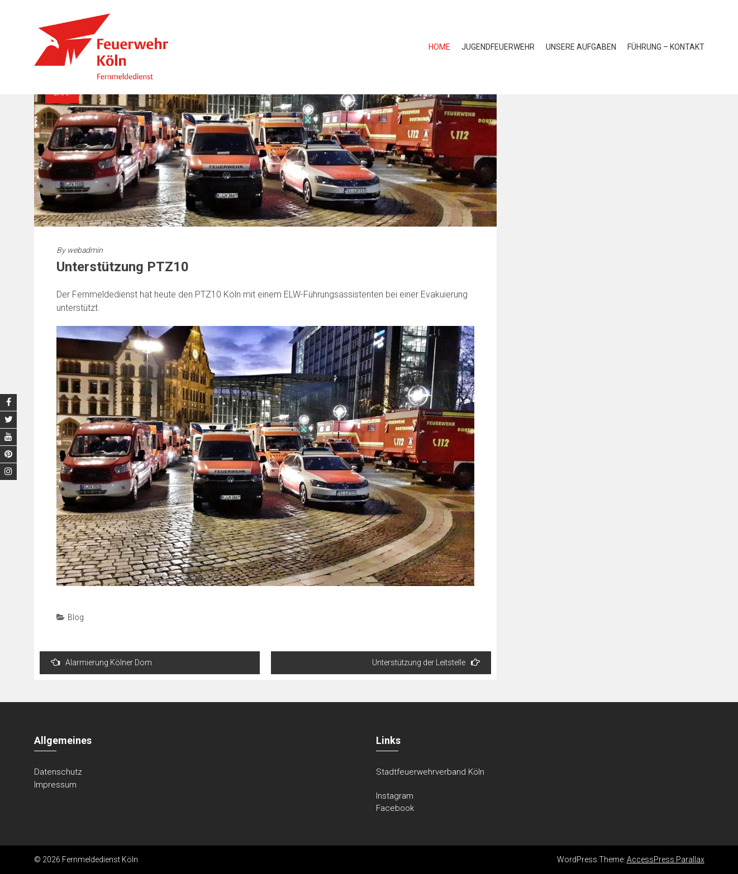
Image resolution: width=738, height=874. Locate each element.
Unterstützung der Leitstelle (426, 662)
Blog (76, 617)
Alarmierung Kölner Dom (101, 662)
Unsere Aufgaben (581, 46)
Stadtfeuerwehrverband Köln (430, 772)
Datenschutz (58, 772)
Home (439, 46)
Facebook (395, 808)
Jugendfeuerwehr (498, 46)
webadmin (85, 250)
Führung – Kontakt (665, 46)
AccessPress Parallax (665, 859)
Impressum (55, 785)
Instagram (394, 796)
